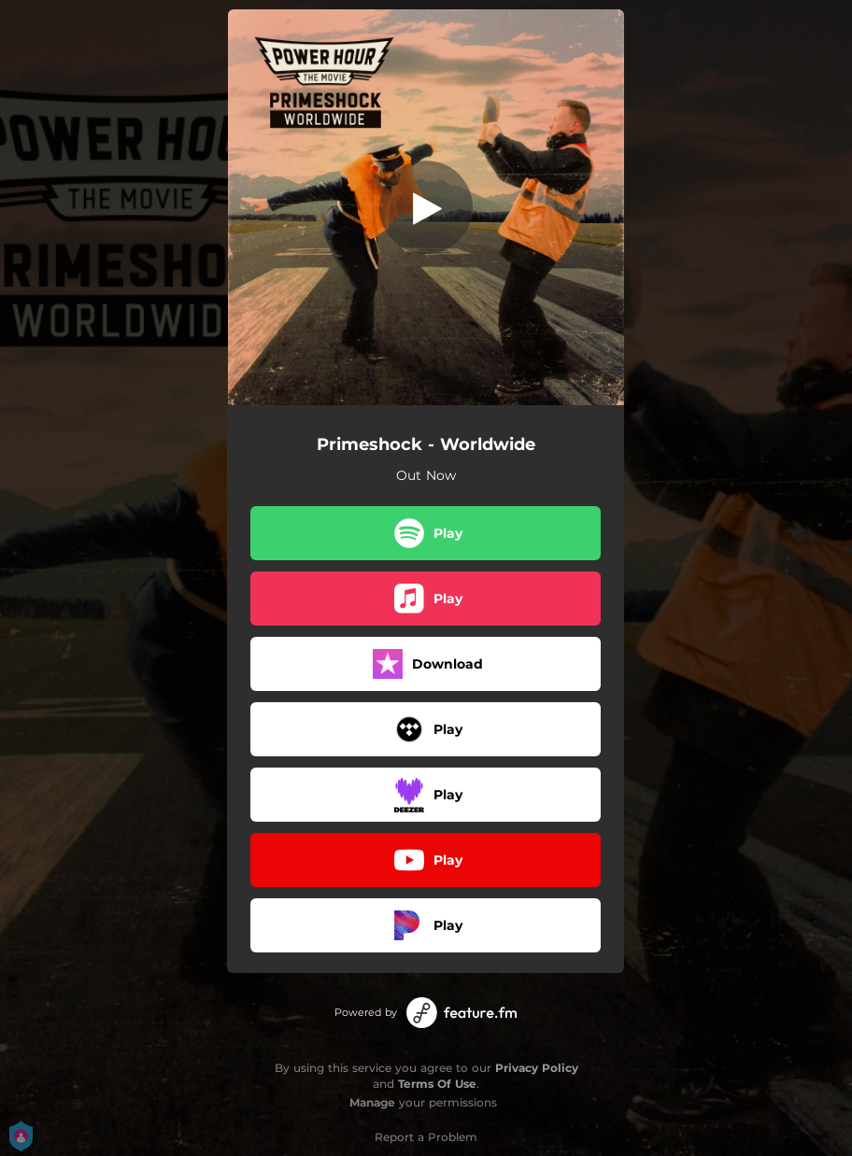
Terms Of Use (437, 1084)
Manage (372, 1102)
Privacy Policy (536, 1068)
